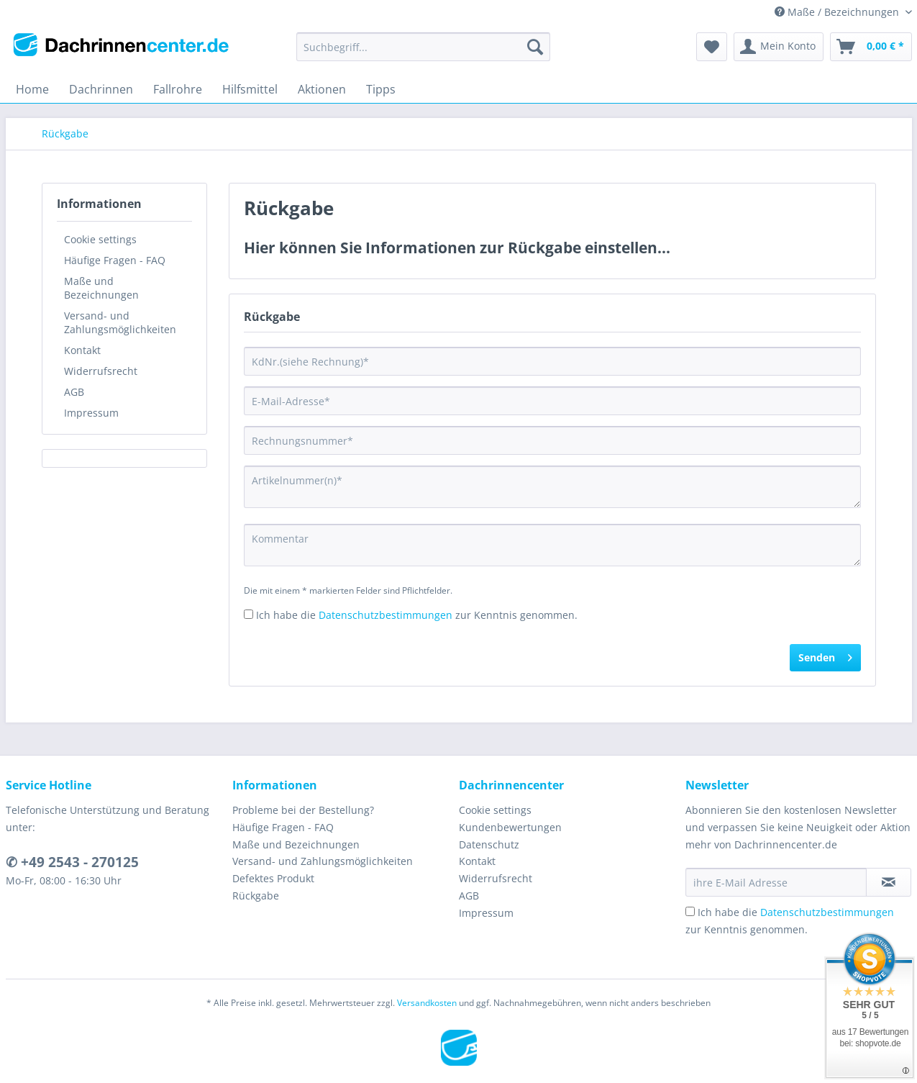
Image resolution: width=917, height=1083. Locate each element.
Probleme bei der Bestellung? (303, 810)
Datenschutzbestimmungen (385, 615)
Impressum (91, 413)
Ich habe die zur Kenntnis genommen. (417, 615)
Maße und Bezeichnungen (101, 288)
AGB (74, 392)
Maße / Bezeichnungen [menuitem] (838, 12)
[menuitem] (423, 53)
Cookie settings (100, 239)
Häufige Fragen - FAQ (114, 260)
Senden (825, 655)
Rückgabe (255, 895)
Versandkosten (427, 1003)
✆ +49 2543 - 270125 (72, 862)
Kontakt (82, 350)
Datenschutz (489, 844)
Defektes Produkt (273, 878)
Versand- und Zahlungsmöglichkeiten (120, 322)
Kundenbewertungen (510, 827)
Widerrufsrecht (100, 371)
